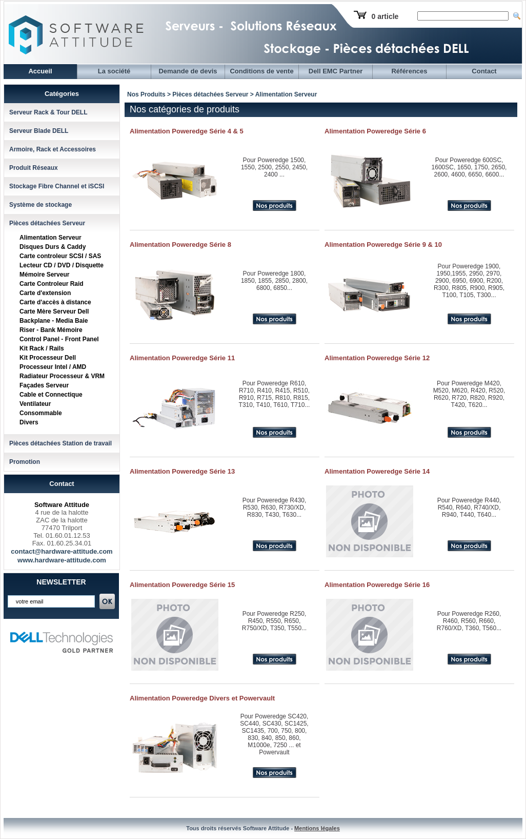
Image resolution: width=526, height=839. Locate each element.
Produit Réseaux (33, 167)
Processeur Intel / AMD (52, 366)
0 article (384, 16)
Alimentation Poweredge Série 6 (375, 131)
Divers (28, 422)
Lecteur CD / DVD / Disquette (61, 265)
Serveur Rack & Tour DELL (48, 112)
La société (114, 71)
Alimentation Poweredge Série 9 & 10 (383, 244)
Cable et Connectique (51, 394)
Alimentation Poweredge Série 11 (182, 358)
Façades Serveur (44, 385)
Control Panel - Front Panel (59, 339)
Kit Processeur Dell (47, 357)
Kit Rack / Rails (41, 348)
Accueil (40, 71)
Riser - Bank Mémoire (51, 330)
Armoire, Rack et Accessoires (52, 149)
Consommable (40, 413)
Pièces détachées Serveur (47, 223)
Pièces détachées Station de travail (60, 443)
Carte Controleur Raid (51, 283)
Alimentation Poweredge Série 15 (182, 585)
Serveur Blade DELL (38, 130)
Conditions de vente (261, 71)
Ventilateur (35, 403)
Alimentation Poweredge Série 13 (182, 471)
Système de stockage (40, 204)
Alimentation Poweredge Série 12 (377, 358)
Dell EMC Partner (335, 71)
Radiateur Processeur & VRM (62, 376)
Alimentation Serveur (50, 237)
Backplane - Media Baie (53, 320)
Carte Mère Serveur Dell (54, 311)
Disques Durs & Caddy (52, 246)
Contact (484, 71)
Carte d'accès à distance (55, 302)
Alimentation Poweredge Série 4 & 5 (187, 131)
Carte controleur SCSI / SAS (60, 256)
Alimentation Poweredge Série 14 (377, 471)
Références (409, 71)
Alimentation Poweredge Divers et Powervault (202, 698)
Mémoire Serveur (44, 274)
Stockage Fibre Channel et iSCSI (56, 186)
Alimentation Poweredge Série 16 (377, 585)
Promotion (24, 461)
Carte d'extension (45, 293)
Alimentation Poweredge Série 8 (180, 244)
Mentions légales (317, 828)
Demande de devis (187, 71)
